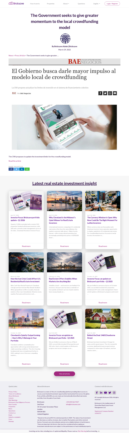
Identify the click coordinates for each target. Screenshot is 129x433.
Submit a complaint (14, 417)
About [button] (65, 4)
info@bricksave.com (73, 404)
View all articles (64, 374)
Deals (10, 415)
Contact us (12, 413)
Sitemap (11, 421)
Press (10, 419)
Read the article (15, 161)
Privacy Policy (13, 392)
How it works (35, 4)
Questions (81, 4)
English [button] (96, 4)
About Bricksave (14, 396)
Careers (11, 398)
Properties (51, 4)
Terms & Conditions (15, 394)
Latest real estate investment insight (64, 183)
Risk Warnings (13, 400)
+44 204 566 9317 (72, 402)
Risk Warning (82, 431)
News (11, 55)
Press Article (20, 55)
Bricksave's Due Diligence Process (19, 402)
